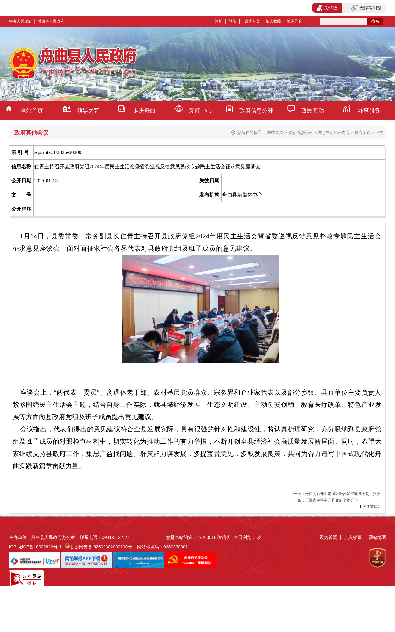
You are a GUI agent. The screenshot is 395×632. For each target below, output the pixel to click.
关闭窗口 (370, 506)
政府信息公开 (256, 111)
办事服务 (369, 111)
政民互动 (312, 111)
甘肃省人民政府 (51, 21)
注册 (218, 21)
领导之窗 (88, 111)
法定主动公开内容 (333, 132)
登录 (232, 21)
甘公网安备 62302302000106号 (101, 546)
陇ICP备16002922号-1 (40, 546)
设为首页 (252, 21)
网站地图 (377, 537)
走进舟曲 (144, 111)
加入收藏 (273, 21)
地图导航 (294, 21)
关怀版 (327, 8)
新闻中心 (200, 111)
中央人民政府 (20, 21)
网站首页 (31, 111)
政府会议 (362, 132)
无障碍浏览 (366, 8)
